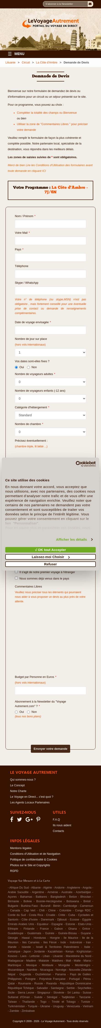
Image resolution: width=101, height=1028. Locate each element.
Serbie (70, 988)
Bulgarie (13, 905)
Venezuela (73, 1006)
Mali (68, 960)
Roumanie (24, 983)
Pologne (30, 979)
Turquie (32, 1006)
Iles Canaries (31, 942)
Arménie (52, 892)
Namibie (32, 969)
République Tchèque (21, 988)
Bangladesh (58, 896)
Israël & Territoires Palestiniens (57, 947)
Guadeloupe (15, 933)
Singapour (43, 992)
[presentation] (42, 728)
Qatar (11, 983)
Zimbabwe (28, 1010)
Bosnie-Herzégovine (49, 901)
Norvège (61, 969)
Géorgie (13, 937)
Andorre (59, 887)
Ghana (72, 928)
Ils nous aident (62, 825)
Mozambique (16, 969)
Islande (26, 947)
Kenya (70, 951)
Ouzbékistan (43, 974)
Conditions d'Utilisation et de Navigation (35, 853)
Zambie (14, 1010)
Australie (66, 892)
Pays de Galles (80, 974)
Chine (52, 910)
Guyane (86, 933)
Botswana (72, 901)
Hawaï (26, 937)
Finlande (29, 928)
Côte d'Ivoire (29, 919)
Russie (38, 983)
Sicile (11, 992)
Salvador (42, 988)
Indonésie (76, 942)
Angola (86, 887)
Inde (63, 942)
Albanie (36, 887)
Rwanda (51, 983)
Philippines (14, 979)
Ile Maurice (71, 937)
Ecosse (74, 919)
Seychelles (84, 988)
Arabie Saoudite (18, 892)
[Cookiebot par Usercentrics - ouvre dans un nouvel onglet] (76, 464)
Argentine (38, 892)
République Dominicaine (75, 983)
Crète (61, 915)
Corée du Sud (17, 915)
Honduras (40, 937)
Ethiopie (13, 928)
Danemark (47, 919)
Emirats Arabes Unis (21, 924)
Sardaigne (57, 988)
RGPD (14, 871)
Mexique (31, 965)
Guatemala (34, 933)
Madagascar (16, 960)
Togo (43, 1001)
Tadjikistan (68, 997)
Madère (31, 960)
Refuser (50, 564)
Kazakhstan (55, 951)
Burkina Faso (29, 905)
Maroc (87, 960)
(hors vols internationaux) (30, 682)
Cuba (71, 915)
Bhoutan (85, 896)
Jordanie (39, 951)
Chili (42, 910)
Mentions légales (21, 848)
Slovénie (58, 992)
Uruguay (58, 1006)
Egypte (86, 919)
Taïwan (12, 1001)
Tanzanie (84, 997)
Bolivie (28, 901)
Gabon (58, 928)
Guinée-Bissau (67, 933)
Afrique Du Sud (19, 887)
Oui (19, 367)
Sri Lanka (73, 992)
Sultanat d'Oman (19, 997)
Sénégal (52, 997)
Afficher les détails (71, 539)
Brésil (86, 901)
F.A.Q (56, 819)
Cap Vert (29, 910)
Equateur (43, 924)
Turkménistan (16, 1006)
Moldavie (47, 965)
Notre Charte (18, 791)
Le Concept (17, 785)
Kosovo (12, 956)
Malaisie (44, 960)
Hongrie (55, 937)
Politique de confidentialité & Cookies (33, 859)
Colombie (65, 910)
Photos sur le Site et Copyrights (30, 865)
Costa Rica (36, 915)
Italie (87, 947)
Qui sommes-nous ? (23, 779)
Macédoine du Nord (78, 956)
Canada (15, 910)
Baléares (41, 896)
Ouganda (25, 974)
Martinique (14, 965)
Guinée (49, 933)
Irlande (12, 947)
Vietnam (88, 1006)
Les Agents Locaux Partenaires (30, 802)
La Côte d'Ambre (46, 62)
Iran (88, 942)
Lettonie (34, 956)
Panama (60, 974)
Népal (11, 974)
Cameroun (86, 905)
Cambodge (70, 905)
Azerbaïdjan (83, 892)
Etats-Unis (84, 924)
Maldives (57, 960)
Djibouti (62, 919)
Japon (27, 951)
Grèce (86, 928)
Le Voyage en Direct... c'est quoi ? (31, 796)
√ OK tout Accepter (50, 549)
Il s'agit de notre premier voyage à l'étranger (45, 572)
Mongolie (64, 965)
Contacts (58, 831)
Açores (12, 896)
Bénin (57, 905)
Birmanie (13, 901)
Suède (38, 997)
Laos (23, 956)
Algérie (47, 887)
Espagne (57, 924)
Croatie (50, 915)
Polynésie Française (52, 979)
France (44, 928)
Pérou (87, 979)
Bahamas (26, 896)
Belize (73, 896)
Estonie (70, 924)
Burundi (45, 905)
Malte (77, 960)
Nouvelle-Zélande (80, 969)
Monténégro (82, 965)
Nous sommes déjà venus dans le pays (42, 578)
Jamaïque (14, 951)
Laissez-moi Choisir (51, 557)
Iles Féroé (49, 942)
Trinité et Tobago (64, 1001)
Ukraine (45, 1006)
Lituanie (10, 62)
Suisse (87, 992)
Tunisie (85, 1001)
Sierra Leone (26, 992)
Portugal (74, 979)
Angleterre (73, 887)
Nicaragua (46, 969)
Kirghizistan (84, 951)
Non (32, 367)
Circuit (26, 62)
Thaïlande (28, 1001)
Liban (46, 956)
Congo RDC (83, 910)
